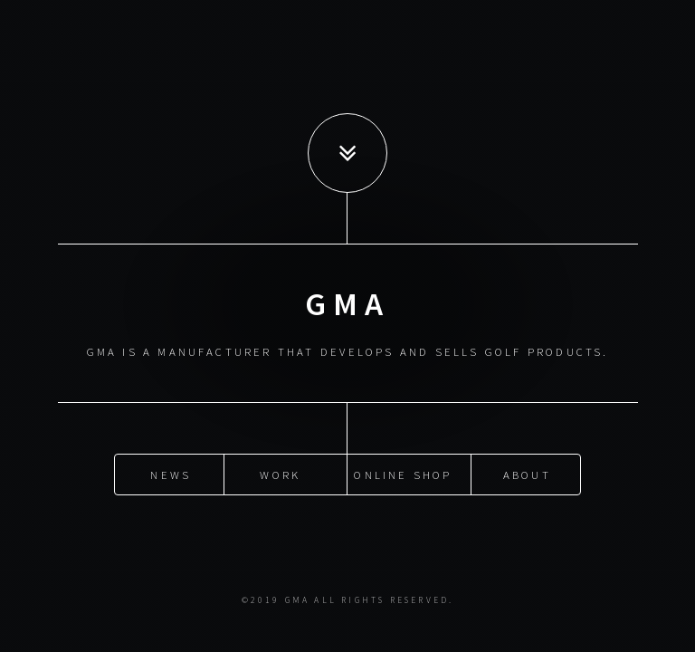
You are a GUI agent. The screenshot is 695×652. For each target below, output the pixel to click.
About (527, 473)
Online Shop (403, 473)
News (170, 473)
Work (280, 473)
